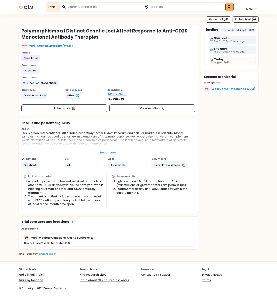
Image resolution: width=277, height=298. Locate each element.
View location (152, 108)
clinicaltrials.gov (47, 253)
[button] (30, 70)
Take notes (64, 108)
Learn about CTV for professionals (104, 280)
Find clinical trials (31, 274)
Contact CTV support (156, 274)
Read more (108, 152)
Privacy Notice (212, 274)
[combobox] (103, 7)
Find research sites (93, 274)
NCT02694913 (117, 94)
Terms (206, 280)
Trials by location (31, 280)
